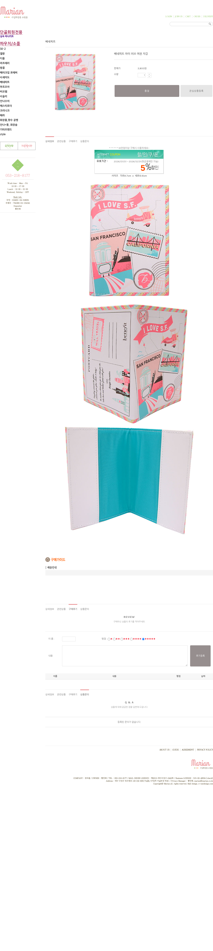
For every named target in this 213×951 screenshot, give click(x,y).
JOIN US (178, 16)
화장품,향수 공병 (9, 120)
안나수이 (4, 101)
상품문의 (84, 141)
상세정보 (49, 141)
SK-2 (3, 49)
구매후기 (73, 141)
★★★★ (137, 638)
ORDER (197, 16)
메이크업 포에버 (8, 72)
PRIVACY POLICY (205, 750)
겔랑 (2, 53)
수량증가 (149, 74)
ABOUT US (164, 750)
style (3, 134)
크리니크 (4, 110)
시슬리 (3, 96)
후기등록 (200, 655)
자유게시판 (26, 146)
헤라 (2, 115)
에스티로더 (6, 106)
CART (188, 16)
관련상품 (61, 141)
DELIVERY (208, 16)
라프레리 (4, 63)
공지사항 (9, 146)
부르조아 (4, 87)
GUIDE (175, 750)
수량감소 (149, 77)
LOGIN (168, 16)
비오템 (3, 91)
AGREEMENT (188, 750)
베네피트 (4, 82)
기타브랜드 (6, 129)
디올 (2, 58)
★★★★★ (150, 638)
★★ (118, 638)
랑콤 (2, 68)
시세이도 (4, 77)
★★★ (126, 638)
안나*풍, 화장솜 (8, 125)
